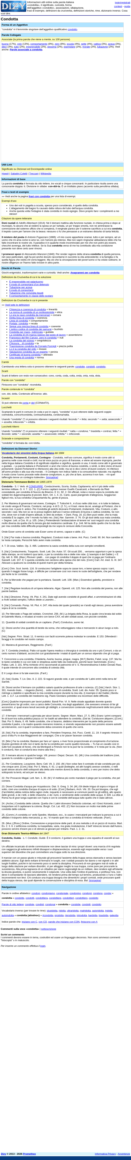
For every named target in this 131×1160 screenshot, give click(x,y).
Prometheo (29, 1153)
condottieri (68, 898)
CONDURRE (36, 486)
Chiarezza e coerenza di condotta (27, 309)
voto (19, 43)
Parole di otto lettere (13, 904)
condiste (29, 904)
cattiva (97, 43)
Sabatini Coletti (19, 173)
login (42, 945)
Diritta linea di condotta (21, 317)
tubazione (102, 46)
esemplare (69, 46)
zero (57, 43)
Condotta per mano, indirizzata (26, 332)
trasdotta (103, 915)
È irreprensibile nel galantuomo (26, 281)
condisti (40, 904)
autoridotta (98, 910)
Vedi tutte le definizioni (17, 304)
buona (5, 43)
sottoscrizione (48, 929)
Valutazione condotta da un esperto (28, 351)
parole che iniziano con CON (63, 921)
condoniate (62, 893)
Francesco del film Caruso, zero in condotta (33, 337)
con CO (43, 921)
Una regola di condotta (21, 357)
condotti (90, 366)
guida (127, 6)
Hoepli (5, 173)
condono (98, 893)
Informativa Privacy (105, 1153)
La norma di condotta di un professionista (31, 312)
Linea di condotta (18, 320)
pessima (51, 46)
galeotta (114, 915)
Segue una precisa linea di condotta (28, 326)
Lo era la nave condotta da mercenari (29, 315)
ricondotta (47, 915)
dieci (4, 46)
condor (108, 893)
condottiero (81, 898)
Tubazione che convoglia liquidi (26, 293)
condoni (36, 893)
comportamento (38, 43)
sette (83, 43)
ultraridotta (72, 910)
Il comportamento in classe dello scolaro (31, 295)
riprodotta (70, 915)
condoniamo (48, 893)
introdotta (82, 915)
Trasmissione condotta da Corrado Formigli (32, 346)
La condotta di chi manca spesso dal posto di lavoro (37, 334)
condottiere (55, 898)
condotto (72, 29)
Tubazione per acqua (20, 287)
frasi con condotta (39, 196)
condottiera (42, 898)
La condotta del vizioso (21, 340)
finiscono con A (89, 921)
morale (86, 46)
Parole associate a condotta (26, 49)
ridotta (62, 910)
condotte (80, 366)
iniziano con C (29, 921)
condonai (50, 904)
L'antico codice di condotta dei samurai (30, 329)
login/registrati (122, 2)
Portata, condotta (18, 323)
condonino (75, 893)
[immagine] (52, 477)
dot (33, 402)
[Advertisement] (102, 973)
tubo (16, 46)
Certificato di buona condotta (25, 354)
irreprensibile (33, 46)
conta (25, 402)
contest (118, 6)
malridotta (85, 910)
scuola (70, 43)
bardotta (92, 915)
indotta (108, 910)
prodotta (59, 915)
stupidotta (52, 910)
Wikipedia (45, 173)
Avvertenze (124, 1153)
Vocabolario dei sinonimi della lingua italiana (28, 453)
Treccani (33, 173)
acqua (111, 43)
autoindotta (8, 915)
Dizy (3, 1153)
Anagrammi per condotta (84, 272)
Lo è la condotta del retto (22, 349)
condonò (87, 893)
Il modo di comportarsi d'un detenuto (29, 284)
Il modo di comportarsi (21, 290)
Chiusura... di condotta (21, 343)
